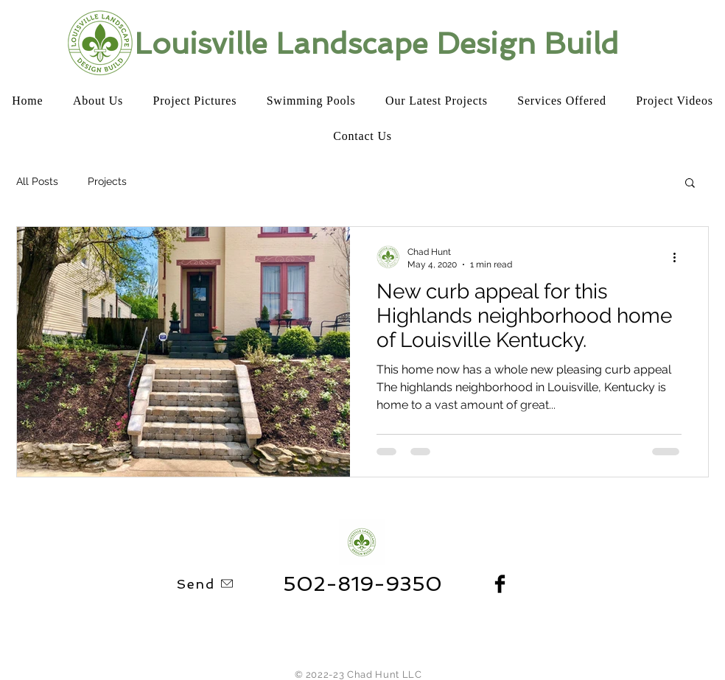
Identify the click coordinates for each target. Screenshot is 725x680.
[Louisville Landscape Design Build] (379, 43)
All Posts (37, 181)
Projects (107, 181)
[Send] (205, 583)
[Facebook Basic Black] (500, 584)
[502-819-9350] (362, 584)
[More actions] (679, 257)
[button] (690, 184)
